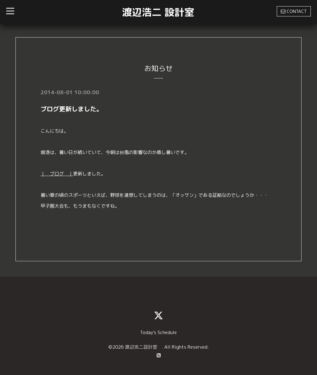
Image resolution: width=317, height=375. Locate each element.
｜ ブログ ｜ (57, 173)
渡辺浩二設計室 (143, 347)
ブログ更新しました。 (71, 108)
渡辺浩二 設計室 (158, 12)
